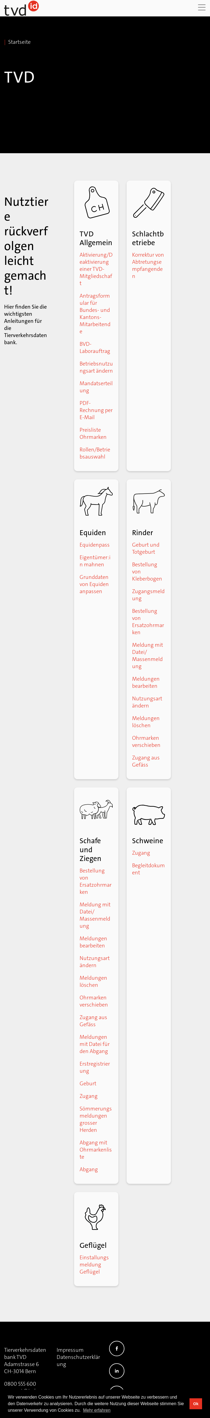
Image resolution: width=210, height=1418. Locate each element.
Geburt (88, 1083)
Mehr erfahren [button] (97, 1410)
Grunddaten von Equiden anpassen (94, 584)
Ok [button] (195, 1404)
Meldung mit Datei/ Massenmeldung (147, 655)
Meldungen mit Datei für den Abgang (95, 1044)
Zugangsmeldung (148, 595)
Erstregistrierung (95, 1067)
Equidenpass (95, 544)
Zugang (89, 1096)
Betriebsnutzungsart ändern (96, 367)
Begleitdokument (148, 869)
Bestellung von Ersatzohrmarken (148, 621)
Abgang (89, 1169)
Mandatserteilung (96, 387)
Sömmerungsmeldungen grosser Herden (96, 1119)
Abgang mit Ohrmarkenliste (96, 1149)
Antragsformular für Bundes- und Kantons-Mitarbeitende (95, 313)
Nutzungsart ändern (147, 702)
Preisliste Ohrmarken (93, 433)
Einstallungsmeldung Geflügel (94, 1264)
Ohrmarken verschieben (146, 741)
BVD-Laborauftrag (95, 347)
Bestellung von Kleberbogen (147, 571)
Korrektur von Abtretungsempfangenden (148, 265)
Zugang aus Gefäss (146, 761)
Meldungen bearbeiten (146, 682)
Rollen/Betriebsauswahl (95, 453)
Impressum (70, 1349)
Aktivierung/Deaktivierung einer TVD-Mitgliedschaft (96, 269)
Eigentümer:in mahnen (95, 561)
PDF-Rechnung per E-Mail (96, 410)
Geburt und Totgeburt (145, 548)
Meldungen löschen (146, 722)
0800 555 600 (20, 1383)
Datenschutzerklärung (78, 1360)
